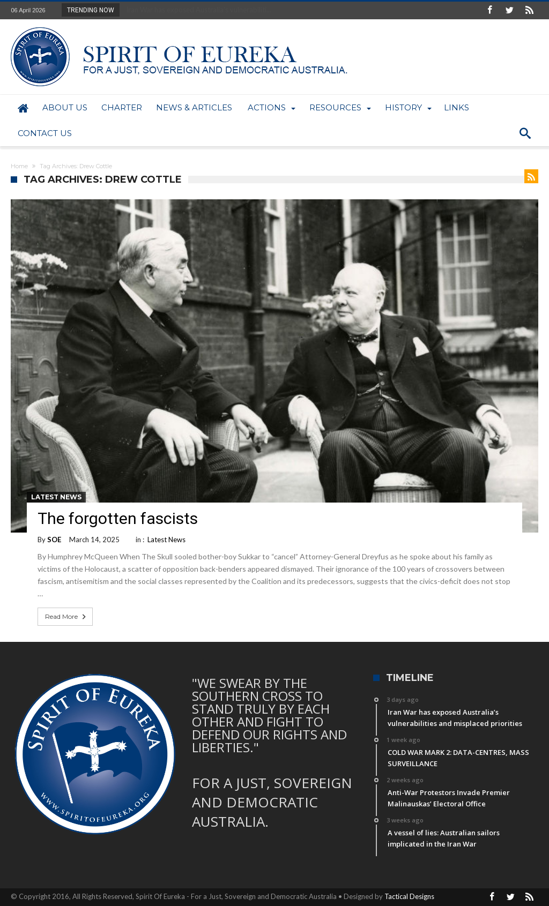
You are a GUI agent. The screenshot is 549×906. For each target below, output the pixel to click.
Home (19, 166)
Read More (66, 616)
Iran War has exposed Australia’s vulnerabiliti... (196, 9)
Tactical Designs (409, 896)
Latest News (56, 497)
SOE (54, 539)
